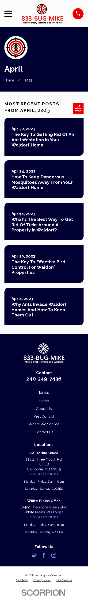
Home (44, 401)
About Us (44, 409)
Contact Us (43, 432)
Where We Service (44, 424)
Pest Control (44, 416)
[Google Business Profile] (34, 555)
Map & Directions (44, 474)
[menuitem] (22, 580)
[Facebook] (44, 555)
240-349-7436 (43, 379)
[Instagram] (53, 555)
